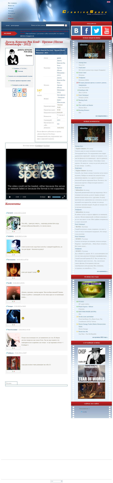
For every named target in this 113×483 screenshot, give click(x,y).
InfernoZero (79, 190)
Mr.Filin (78, 226)
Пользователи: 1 (84, 408)
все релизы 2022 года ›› (100, 337)
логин (7, 25)
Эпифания (82, 77)
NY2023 (81, 301)
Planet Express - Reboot (86, 306)
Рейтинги (11, 13)
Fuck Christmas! (84, 95)
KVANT (78, 239)
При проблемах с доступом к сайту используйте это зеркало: (45, 33)
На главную (12, 3)
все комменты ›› (102, 271)
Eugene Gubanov (81, 148)
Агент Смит (82, 72)
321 (58, 124)
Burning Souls (83, 100)
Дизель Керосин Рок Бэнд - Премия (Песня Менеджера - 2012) (61, 68)
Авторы (11, 11)
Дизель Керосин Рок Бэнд (61, 80)
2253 (58, 120)
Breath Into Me (83, 331)
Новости (11, 5)
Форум (10, 18)
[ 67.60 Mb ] (19, 68)
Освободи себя (83, 90)
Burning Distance (84, 110)
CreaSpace (39, 145)
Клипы (10, 8)
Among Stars (83, 62)
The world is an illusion (86, 105)
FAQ (9, 16)
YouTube (46, 145)
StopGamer (82, 67)
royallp (84, 412)
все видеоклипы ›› (102, 116)
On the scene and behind (86, 316)
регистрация (15, 25)
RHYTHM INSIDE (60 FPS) (87, 311)
